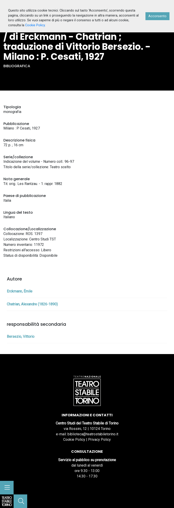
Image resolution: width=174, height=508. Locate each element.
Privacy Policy (99, 439)
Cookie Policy (74, 439)
